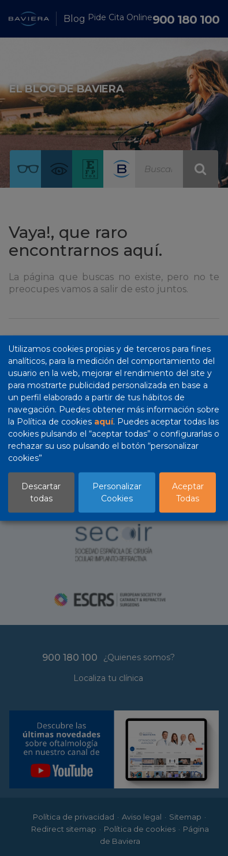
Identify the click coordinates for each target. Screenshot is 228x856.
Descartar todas (41, 492)
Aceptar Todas (188, 492)
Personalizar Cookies (116, 492)
